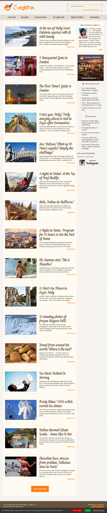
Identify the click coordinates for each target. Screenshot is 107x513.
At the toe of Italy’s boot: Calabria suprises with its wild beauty (55, 33)
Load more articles (40, 489)
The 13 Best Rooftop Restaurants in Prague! (90, 89)
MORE (100, 50)
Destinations (94, 17)
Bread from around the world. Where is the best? (55, 347)
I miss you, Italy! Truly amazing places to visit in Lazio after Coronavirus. (55, 119)
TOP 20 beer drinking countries (89, 94)
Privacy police (18, 506)
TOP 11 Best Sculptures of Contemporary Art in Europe (91, 104)
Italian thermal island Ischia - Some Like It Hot (55, 432)
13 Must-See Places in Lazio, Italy (53, 290)
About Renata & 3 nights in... (90, 25)
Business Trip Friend (85, 157)
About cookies (8, 506)
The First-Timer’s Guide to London (55, 88)
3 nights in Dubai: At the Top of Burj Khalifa (57, 176)
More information (98, 510)
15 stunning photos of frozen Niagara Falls (52, 319)
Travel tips (12, 17)
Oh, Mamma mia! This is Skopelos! (54, 262)
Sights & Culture (77, 17)
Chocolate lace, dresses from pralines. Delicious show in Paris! (54, 463)
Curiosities (25, 17)
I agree (88, 510)
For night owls (58, 17)
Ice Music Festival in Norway (52, 375)
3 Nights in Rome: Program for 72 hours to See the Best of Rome (57, 235)
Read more (71, 47)
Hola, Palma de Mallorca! (56, 202)
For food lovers (41, 17)
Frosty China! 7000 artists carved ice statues (56, 404)
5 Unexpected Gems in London (53, 60)
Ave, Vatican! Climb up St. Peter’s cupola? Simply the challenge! (56, 148)
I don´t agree (77, 510)
